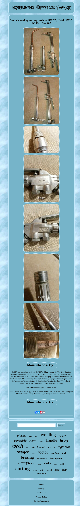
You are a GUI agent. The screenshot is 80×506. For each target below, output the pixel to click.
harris (51, 447)
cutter (32, 440)
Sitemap (41, 489)
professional (42, 458)
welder (62, 435)
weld (49, 470)
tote (36, 436)
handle (51, 440)
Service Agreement (41, 501)
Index (41, 485)
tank (64, 469)
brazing (27, 457)
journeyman (56, 458)
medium (41, 473)
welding (48, 434)
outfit (39, 464)
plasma (21, 435)
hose (55, 464)
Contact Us (41, 493)
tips (30, 436)
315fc (35, 470)
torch (17, 446)
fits (27, 448)
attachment (38, 447)
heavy (64, 440)
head (57, 469)
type (33, 454)
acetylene (26, 462)
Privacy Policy (41, 497)
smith (62, 464)
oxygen (23, 451)
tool (64, 453)
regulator (63, 447)
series (42, 470)
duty (47, 463)
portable (20, 440)
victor (43, 452)
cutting (22, 468)
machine (55, 453)
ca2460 (41, 442)
